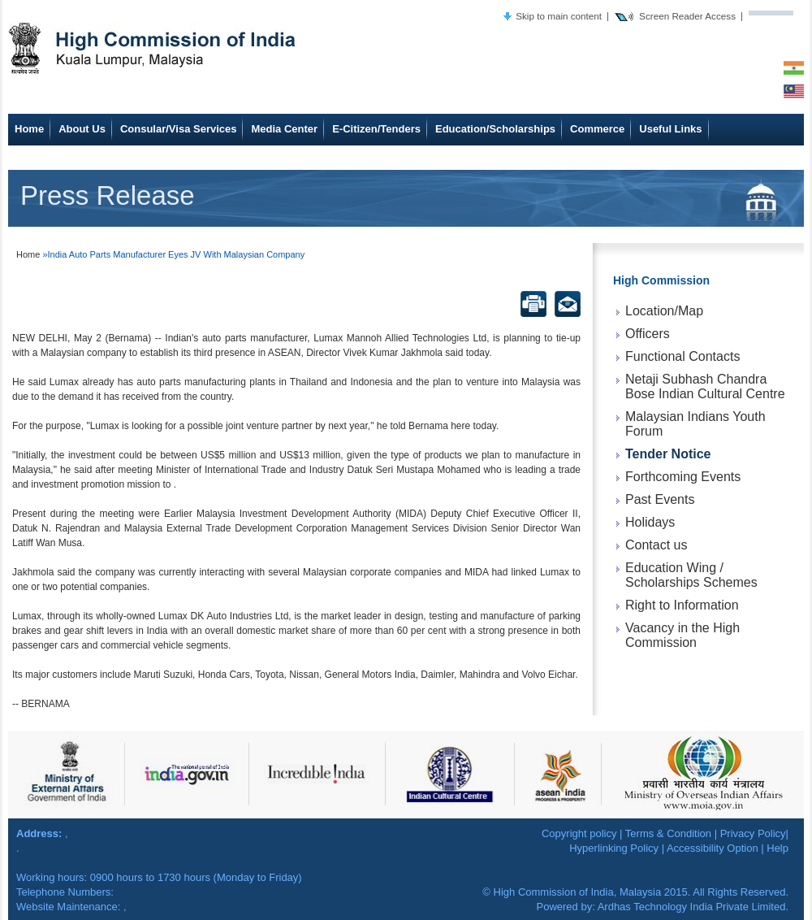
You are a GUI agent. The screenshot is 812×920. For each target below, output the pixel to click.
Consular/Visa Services (178, 129)
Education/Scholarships (495, 129)
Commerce (597, 129)
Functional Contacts (682, 356)
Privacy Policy (753, 833)
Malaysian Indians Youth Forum (695, 424)
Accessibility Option (712, 848)
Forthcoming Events (683, 477)
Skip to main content (559, 16)
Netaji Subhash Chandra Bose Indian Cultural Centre (705, 386)
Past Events (659, 499)
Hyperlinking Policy (614, 848)
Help (777, 848)
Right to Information (682, 605)
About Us (82, 129)
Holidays (650, 522)
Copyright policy (579, 833)
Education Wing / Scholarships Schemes (691, 575)
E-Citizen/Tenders (376, 129)
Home (29, 129)
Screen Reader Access (687, 16)
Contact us (656, 545)
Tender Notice (668, 454)
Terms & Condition (668, 833)
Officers (647, 334)
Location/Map (664, 311)
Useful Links (670, 129)
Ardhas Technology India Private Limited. (693, 906)
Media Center (284, 129)
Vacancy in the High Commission (682, 635)
